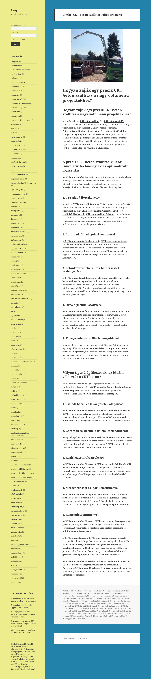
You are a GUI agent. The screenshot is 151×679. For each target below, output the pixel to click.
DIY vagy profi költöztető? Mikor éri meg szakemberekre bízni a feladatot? (23, 614)
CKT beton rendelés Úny (76, 311)
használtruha (16, 269)
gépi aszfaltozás (17, 248)
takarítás (14, 540)
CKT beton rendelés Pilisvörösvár (113, 410)
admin (79, 591)
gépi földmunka (17, 252)
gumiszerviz (15, 265)
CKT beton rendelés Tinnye (73, 603)
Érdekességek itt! (17, 666)
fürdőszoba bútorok (18, 232)
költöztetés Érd (17, 357)
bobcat (13, 128)
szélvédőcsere (16, 528)
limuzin (14, 408)
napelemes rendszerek (20, 465)
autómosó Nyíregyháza (20, 103)
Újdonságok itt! (21, 664)
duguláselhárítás (17, 179)
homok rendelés (17, 282)
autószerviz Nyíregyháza (20, 120)
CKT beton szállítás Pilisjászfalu (80, 278)
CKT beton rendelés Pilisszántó (108, 598)
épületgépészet (17, 198)
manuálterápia (17, 416)
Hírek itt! (14, 661)
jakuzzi (13, 311)
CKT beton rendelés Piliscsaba (79, 410)
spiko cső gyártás (17, 511)
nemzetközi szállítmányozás (22, 473)
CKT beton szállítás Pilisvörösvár (102, 613)
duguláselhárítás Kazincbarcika (23, 183)
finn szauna (15, 215)
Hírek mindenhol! (27, 669)
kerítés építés (16, 332)
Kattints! (27, 651)
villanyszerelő (16, 578)
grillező (14, 261)
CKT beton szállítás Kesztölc (104, 311)
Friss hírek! (23, 661)
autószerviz (15, 116)
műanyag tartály (17, 448)
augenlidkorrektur (18, 82)
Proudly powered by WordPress (75, 638)
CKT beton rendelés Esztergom (99, 348)
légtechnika (15, 403)
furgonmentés (16, 236)
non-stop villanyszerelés (20, 477)
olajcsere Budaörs (18, 481)
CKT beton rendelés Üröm (114, 241)
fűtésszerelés (16, 240)
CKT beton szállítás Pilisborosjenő (90, 608)
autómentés (15, 91)
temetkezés (15, 549)
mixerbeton (15, 440)
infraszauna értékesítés (20, 299)
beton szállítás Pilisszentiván (105, 437)
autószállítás (16, 112)
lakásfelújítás (16, 395)
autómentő (15, 95)
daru (12, 170)
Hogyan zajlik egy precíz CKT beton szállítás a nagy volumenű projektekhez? (23, 623)
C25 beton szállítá (18, 145)
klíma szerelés (16, 349)
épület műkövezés (18, 194)
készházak (15, 336)
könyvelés (15, 370)
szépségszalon (16, 532)
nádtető (14, 460)
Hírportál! (15, 656)
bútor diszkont (16, 137)
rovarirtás (15, 498)
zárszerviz (15, 582)
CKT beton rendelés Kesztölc (112, 593)
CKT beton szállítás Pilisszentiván (75, 613)
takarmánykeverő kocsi (20, 544)
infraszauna (15, 294)
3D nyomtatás (16, 61)
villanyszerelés (17, 574)
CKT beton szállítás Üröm (100, 440)
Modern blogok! (22, 646)
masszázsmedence (18, 424)
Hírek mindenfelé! (23, 654)
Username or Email (18, 25)
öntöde (13, 486)
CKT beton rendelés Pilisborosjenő (81, 241)
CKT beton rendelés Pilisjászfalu (82, 598)
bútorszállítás (16, 141)
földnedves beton (17, 227)
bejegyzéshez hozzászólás (75, 618)
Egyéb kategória (17, 190)
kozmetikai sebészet (19, 378)
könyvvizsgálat (16, 374)
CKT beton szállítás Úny (104, 494)
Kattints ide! (30, 666)
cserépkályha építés (19, 162)
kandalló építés (17, 320)
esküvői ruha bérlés (18, 202)
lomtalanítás (16, 412)
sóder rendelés (17, 502)
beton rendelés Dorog (79, 494)
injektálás (14, 303)
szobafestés (15, 536)
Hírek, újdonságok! (18, 644)
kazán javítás (16, 324)
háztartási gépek (17, 273)
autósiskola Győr (17, 107)
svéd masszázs (16, 515)
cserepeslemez (16, 158)
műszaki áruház (17, 456)
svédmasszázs (16, 519)
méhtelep (14, 429)
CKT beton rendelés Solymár (76, 414)
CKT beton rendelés (18, 149)
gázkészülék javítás (18, 244)
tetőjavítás (15, 561)
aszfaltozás (15, 78)
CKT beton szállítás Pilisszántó (119, 611)
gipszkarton (15, 257)
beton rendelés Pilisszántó (82, 464)
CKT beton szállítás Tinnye (111, 278)
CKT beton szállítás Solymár (100, 214)
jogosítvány (15, 315)
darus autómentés (18, 174)
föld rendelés (16, 223)
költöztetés (15, 353)
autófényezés (16, 86)
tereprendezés (16, 553)
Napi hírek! (15, 669)
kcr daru (14, 328)
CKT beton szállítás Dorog (85, 606)
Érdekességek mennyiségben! (23, 650)
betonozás (15, 124)
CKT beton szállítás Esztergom (108, 606)
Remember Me (19, 39)
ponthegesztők (16, 490)
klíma (13, 341)
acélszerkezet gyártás (19, 70)
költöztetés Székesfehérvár (21, 362)
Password (14, 32)
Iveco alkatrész (17, 307)
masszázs (14, 420)
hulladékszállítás (17, 290)
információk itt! (17, 649)
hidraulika (15, 278)
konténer (14, 366)
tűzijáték (14, 565)
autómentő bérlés (18, 99)
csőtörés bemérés (18, 166)
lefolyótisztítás (16, 399)
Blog (14, 10)
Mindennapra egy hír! (27, 659)
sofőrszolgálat (16, 507)
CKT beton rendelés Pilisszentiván (79, 244)
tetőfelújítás (15, 557)
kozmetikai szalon (18, 382)
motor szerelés (16, 444)
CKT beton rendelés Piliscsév (111, 464)
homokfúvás (15, 286)
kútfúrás (14, 391)
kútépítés (14, 387)
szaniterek (15, 523)
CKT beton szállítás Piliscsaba (96, 210)
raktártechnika (17, 494)
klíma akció (15, 345)
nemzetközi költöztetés (20, 469)
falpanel (14, 206)
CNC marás (15, 154)
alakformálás (16, 74)
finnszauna (15, 219)
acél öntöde (15, 65)
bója (12, 133)
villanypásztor (16, 570)
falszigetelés (15, 211)
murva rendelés (17, 452)
